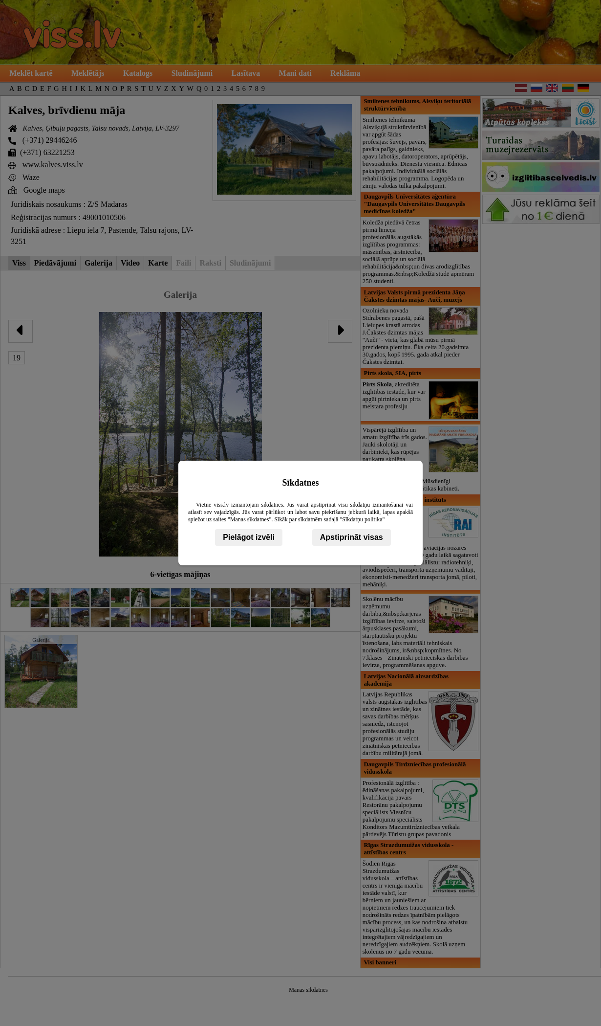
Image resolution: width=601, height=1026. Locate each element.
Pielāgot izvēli (249, 537)
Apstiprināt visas (351, 537)
